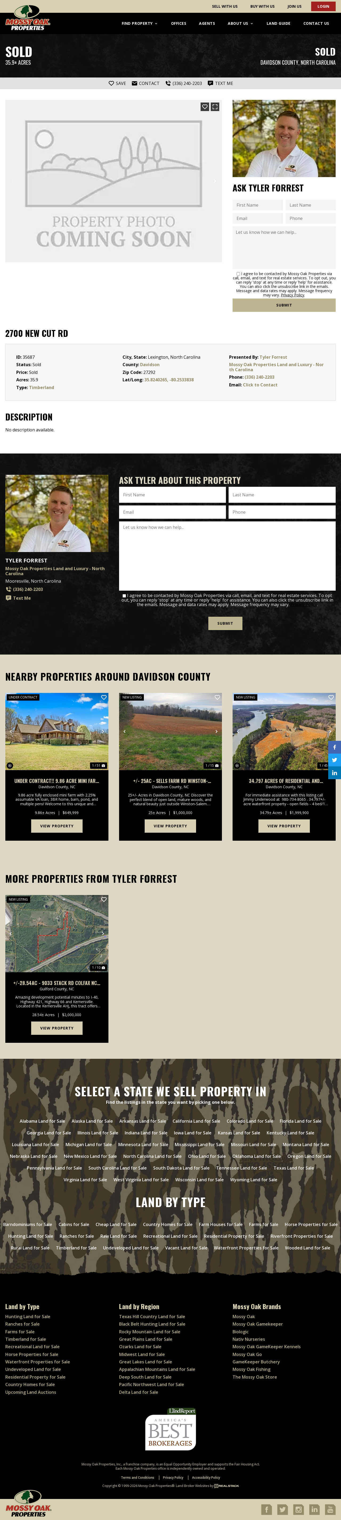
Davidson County (279, 62)
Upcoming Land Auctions (30, 1392)
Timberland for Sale (76, 1248)
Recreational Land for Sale (170, 1236)
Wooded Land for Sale (307, 1248)
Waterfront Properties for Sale (246, 1248)
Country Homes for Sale (168, 1224)
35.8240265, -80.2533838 (169, 380)
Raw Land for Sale (118, 1236)
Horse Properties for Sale (311, 1224)
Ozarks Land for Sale (140, 1346)
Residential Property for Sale (234, 1236)
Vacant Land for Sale (186, 1248)
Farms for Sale (263, 1224)
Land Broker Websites (192, 1485)
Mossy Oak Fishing (251, 1369)
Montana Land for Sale (306, 1144)
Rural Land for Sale (30, 1248)
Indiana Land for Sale (146, 1132)
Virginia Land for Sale (85, 1179)
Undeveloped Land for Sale (131, 1248)
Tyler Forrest (273, 357)
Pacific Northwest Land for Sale (151, 1384)
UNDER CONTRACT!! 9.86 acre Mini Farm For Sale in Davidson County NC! (56, 780)
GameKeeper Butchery (256, 1361)
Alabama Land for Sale (42, 1121)
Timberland (41, 387)
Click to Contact (260, 385)
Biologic (241, 1331)
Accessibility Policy (206, 1477)
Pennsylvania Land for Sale (54, 1168)
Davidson (150, 364)
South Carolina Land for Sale (117, 1168)
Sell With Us (225, 6)
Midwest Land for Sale (142, 1354)
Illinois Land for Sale (98, 1132)
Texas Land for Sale (294, 1168)
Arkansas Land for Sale (142, 1121)
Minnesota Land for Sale (143, 1144)
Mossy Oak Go (247, 1354)
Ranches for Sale (77, 1236)
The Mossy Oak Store (255, 1377)
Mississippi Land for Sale (200, 1144)
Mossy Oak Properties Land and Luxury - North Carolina (276, 367)
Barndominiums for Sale (27, 1224)
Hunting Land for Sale (30, 1236)
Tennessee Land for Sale (241, 1168)
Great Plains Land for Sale (145, 1339)
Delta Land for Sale (138, 1392)
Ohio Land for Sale (207, 1156)
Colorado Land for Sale (250, 1121)
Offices (178, 23)
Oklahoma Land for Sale (256, 1156)
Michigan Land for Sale (89, 1144)
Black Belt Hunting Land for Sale (152, 1324)
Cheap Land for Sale (116, 1224)
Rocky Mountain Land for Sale (149, 1331)
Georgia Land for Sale (49, 1132)
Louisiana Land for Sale (35, 1144)
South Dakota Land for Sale (181, 1168)
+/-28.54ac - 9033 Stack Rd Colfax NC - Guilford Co (56, 982)
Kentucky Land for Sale (290, 1132)
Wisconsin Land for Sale (199, 1179)
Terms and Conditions (137, 1477)
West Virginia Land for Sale (141, 1179)
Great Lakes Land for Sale (145, 1361)
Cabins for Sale (74, 1224)
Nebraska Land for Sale (34, 1156)
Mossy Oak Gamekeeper (258, 1324)
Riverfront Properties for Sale (302, 1236)
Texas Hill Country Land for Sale (152, 1316)
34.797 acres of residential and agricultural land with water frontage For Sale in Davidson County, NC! (284, 780)
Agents (207, 23)
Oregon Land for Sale (309, 1156)
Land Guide (279, 23)
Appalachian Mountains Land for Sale (157, 1369)
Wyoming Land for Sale (253, 1179)
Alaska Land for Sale (92, 1121)
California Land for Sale (196, 1121)
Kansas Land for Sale (239, 1132)
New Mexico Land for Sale (90, 1156)
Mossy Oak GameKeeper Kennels (267, 1346)
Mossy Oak (244, 1316)
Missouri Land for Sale (253, 1144)
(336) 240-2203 (259, 377)
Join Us (294, 6)
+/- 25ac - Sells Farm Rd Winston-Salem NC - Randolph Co (170, 780)
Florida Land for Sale (301, 1121)
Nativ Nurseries (249, 1339)
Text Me (18, 598)
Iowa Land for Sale (193, 1132)
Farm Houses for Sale (221, 1224)
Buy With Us (262, 6)
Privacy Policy (292, 294)
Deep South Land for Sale (145, 1377)
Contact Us (316, 23)
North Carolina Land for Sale (152, 1156)
